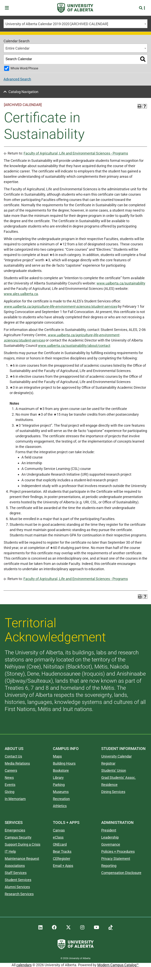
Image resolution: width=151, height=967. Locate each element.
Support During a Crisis (22, 844)
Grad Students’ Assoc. (118, 777)
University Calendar (116, 756)
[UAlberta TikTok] (110, 927)
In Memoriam (15, 799)
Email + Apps (63, 866)
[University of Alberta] (75, 8)
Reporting (108, 866)
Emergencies (15, 830)
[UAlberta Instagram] (82, 927)
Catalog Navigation (23, 92)
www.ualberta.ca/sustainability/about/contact (74, 346)
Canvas (59, 830)
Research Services (19, 894)
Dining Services (113, 792)
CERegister (61, 858)
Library (58, 777)
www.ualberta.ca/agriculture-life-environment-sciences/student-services (60, 306)
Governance (110, 844)
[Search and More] (141, 8)
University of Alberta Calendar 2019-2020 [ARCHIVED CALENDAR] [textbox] (57, 24)
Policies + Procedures (118, 851)
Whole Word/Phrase (24, 68)
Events (10, 785)
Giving (9, 792)
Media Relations (17, 763)
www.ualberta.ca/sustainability (121, 283)
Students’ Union (113, 770)
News (9, 777)
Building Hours (64, 763)
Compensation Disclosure (121, 873)
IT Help (10, 851)
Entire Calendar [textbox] (17, 48)
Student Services (18, 880)
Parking (59, 785)
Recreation (61, 799)
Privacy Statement (115, 858)
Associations (15, 866)
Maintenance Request (22, 858)
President (108, 830)
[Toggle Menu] (8, 8)
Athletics (60, 806)
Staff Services (16, 873)
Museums (61, 792)
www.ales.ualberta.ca (21, 294)
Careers (11, 770)
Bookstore (61, 770)
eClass (58, 837)
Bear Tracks (62, 851)
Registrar (108, 763)
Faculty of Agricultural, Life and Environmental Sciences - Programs (76, 153)
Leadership (110, 837)
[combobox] (75, 23)
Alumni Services (17, 887)
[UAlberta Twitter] (68, 927)
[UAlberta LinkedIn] (40, 927)
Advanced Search (17, 79)
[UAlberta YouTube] (96, 927)
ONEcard (60, 844)
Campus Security (18, 837)
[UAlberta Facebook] (54, 927)
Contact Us (13, 756)
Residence (109, 785)
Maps (57, 756)
